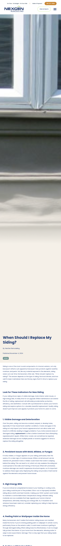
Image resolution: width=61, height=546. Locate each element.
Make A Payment (37, 3)
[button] (55, 9)
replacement (20, 433)
